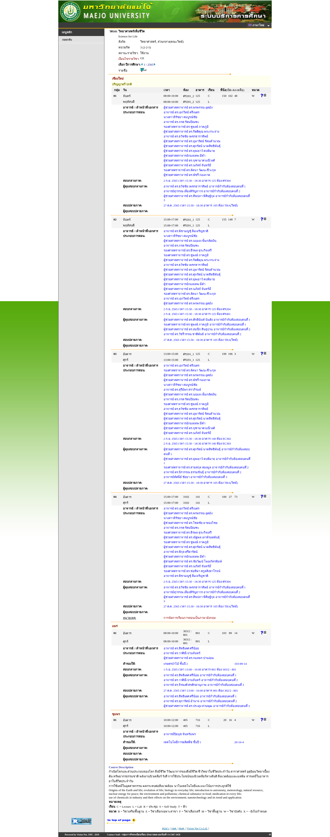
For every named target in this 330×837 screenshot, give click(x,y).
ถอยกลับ (67, 39)
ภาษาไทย (257, 25)
